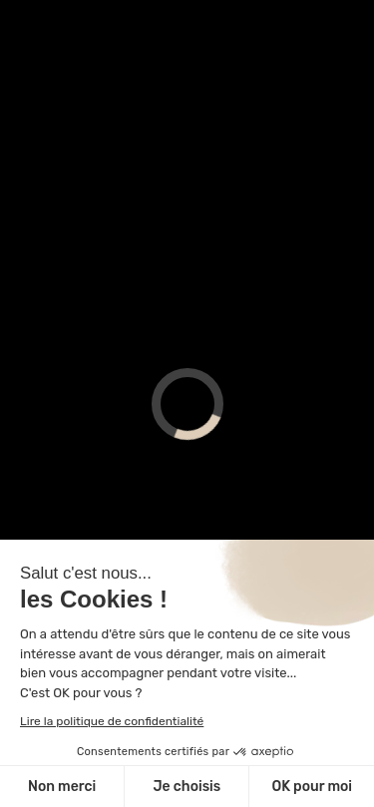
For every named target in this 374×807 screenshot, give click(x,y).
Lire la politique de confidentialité (111, 721)
